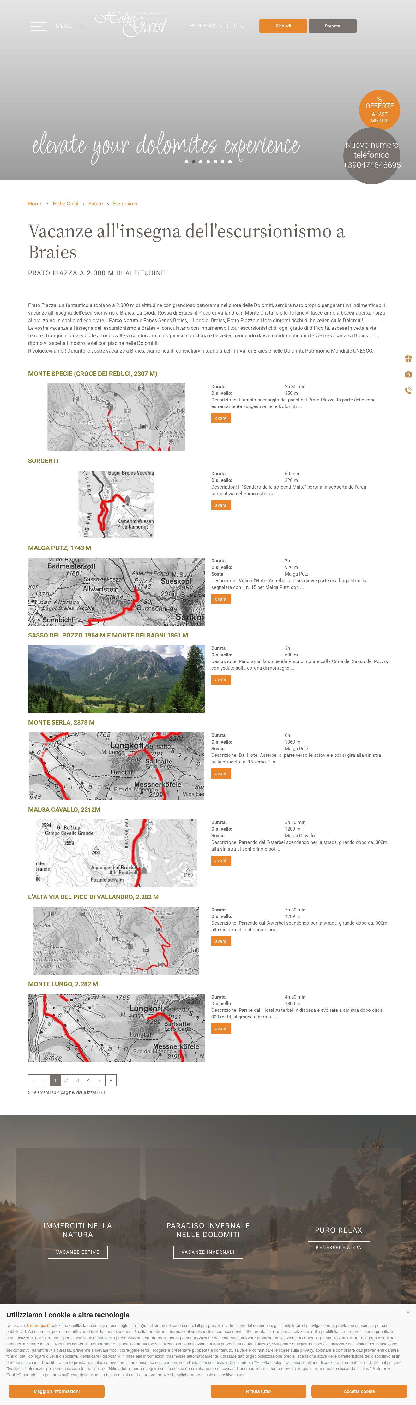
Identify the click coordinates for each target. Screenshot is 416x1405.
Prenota (334, 25)
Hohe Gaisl (132, 26)
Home (35, 203)
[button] (408, 1312)
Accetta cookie (359, 1391)
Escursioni (125, 203)
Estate (95, 203)
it (238, 25)
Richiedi (285, 25)
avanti (221, 418)
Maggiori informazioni (57, 1391)
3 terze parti (38, 1325)
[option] (208, 90)
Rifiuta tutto (258, 1391)
